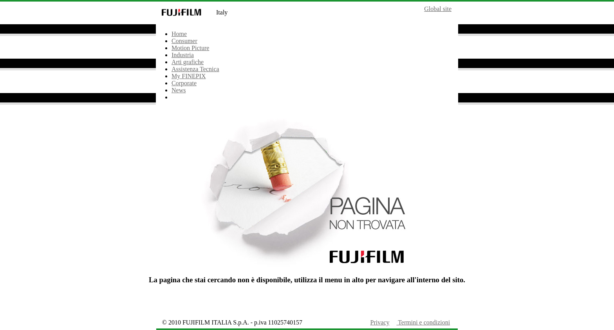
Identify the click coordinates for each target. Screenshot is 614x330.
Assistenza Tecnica (195, 69)
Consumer (184, 41)
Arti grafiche (188, 62)
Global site (437, 8)
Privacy (380, 322)
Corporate (184, 83)
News (179, 90)
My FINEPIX (189, 76)
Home (179, 33)
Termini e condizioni (423, 322)
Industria (183, 55)
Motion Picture (190, 48)
